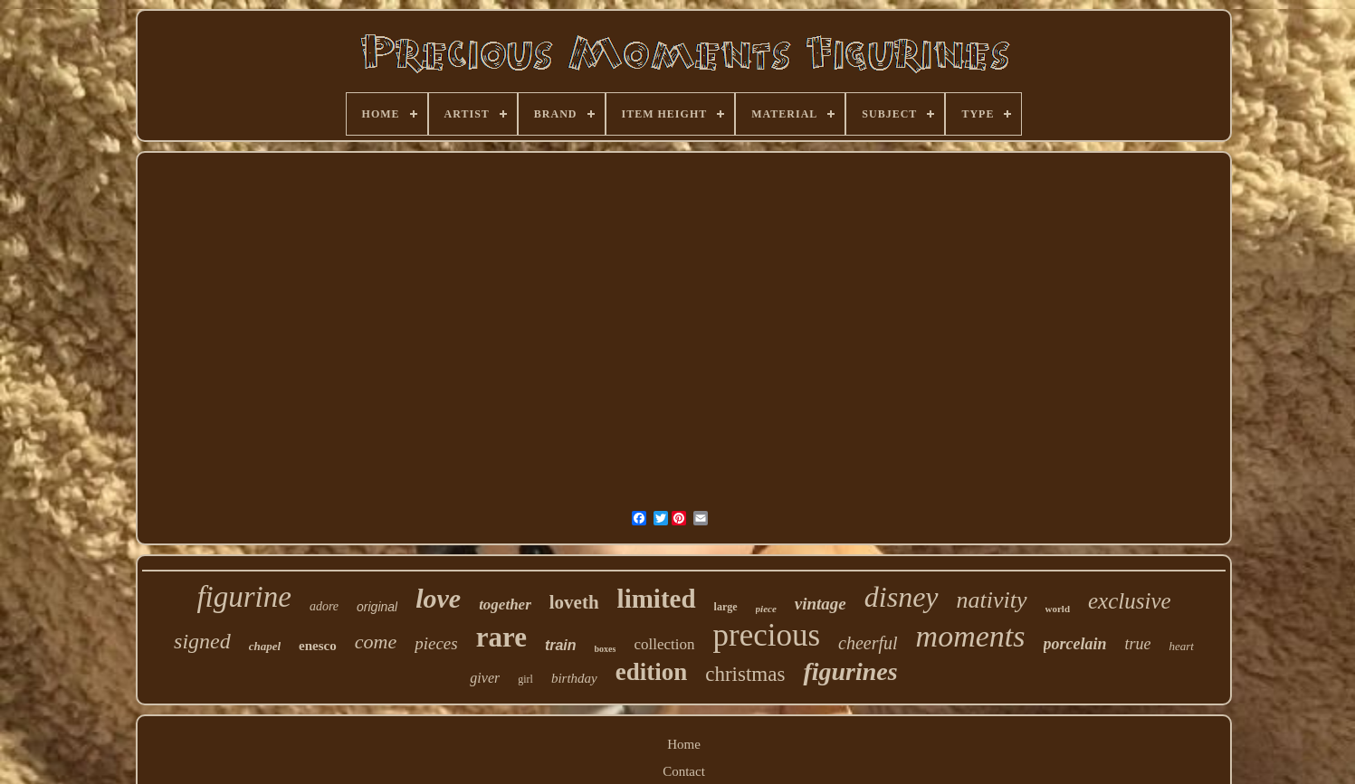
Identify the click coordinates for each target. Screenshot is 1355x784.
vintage (820, 603)
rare (501, 637)
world (1058, 608)
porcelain (1075, 644)
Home (684, 744)
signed (202, 641)
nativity (992, 600)
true (1138, 644)
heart (1181, 646)
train (561, 645)
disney (901, 597)
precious (767, 635)
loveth (574, 602)
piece (766, 608)
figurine (243, 597)
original (377, 607)
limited (656, 598)
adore (324, 606)
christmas (745, 674)
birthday (574, 678)
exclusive (1129, 601)
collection (664, 644)
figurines (850, 671)
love (438, 598)
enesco (318, 645)
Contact (684, 771)
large (726, 606)
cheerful (868, 643)
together (505, 604)
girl (525, 679)
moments (971, 636)
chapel (265, 646)
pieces (436, 643)
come (375, 641)
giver (485, 677)
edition (651, 671)
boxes (605, 649)
